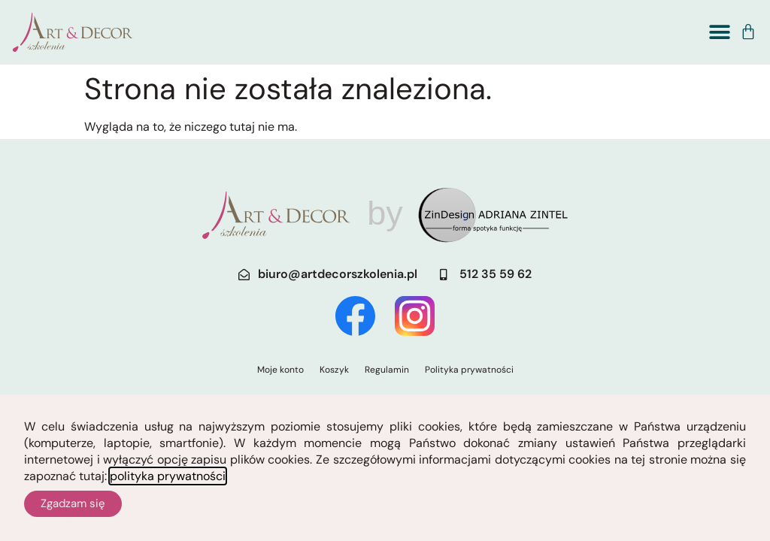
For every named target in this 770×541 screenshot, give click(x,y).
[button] (719, 32)
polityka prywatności (168, 476)
